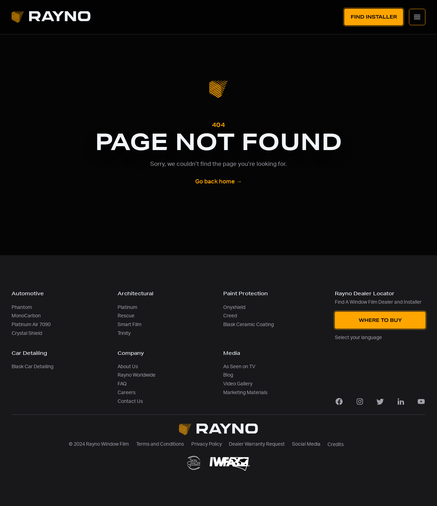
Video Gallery (237, 383)
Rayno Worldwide (136, 375)
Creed (230, 315)
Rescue (126, 315)
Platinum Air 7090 (31, 324)
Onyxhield (234, 307)
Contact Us (130, 401)
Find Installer (374, 17)
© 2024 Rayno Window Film (99, 444)
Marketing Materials (245, 392)
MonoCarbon (26, 315)
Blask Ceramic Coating (248, 324)
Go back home (218, 181)
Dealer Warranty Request (257, 444)
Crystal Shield (27, 333)
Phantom (22, 307)
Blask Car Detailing (32, 366)
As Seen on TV (239, 366)
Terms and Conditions (160, 444)
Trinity (124, 333)
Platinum (127, 307)
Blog (228, 375)
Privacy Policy (206, 444)
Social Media (306, 444)
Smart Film (129, 324)
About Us (128, 366)
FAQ (122, 383)
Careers (126, 392)
